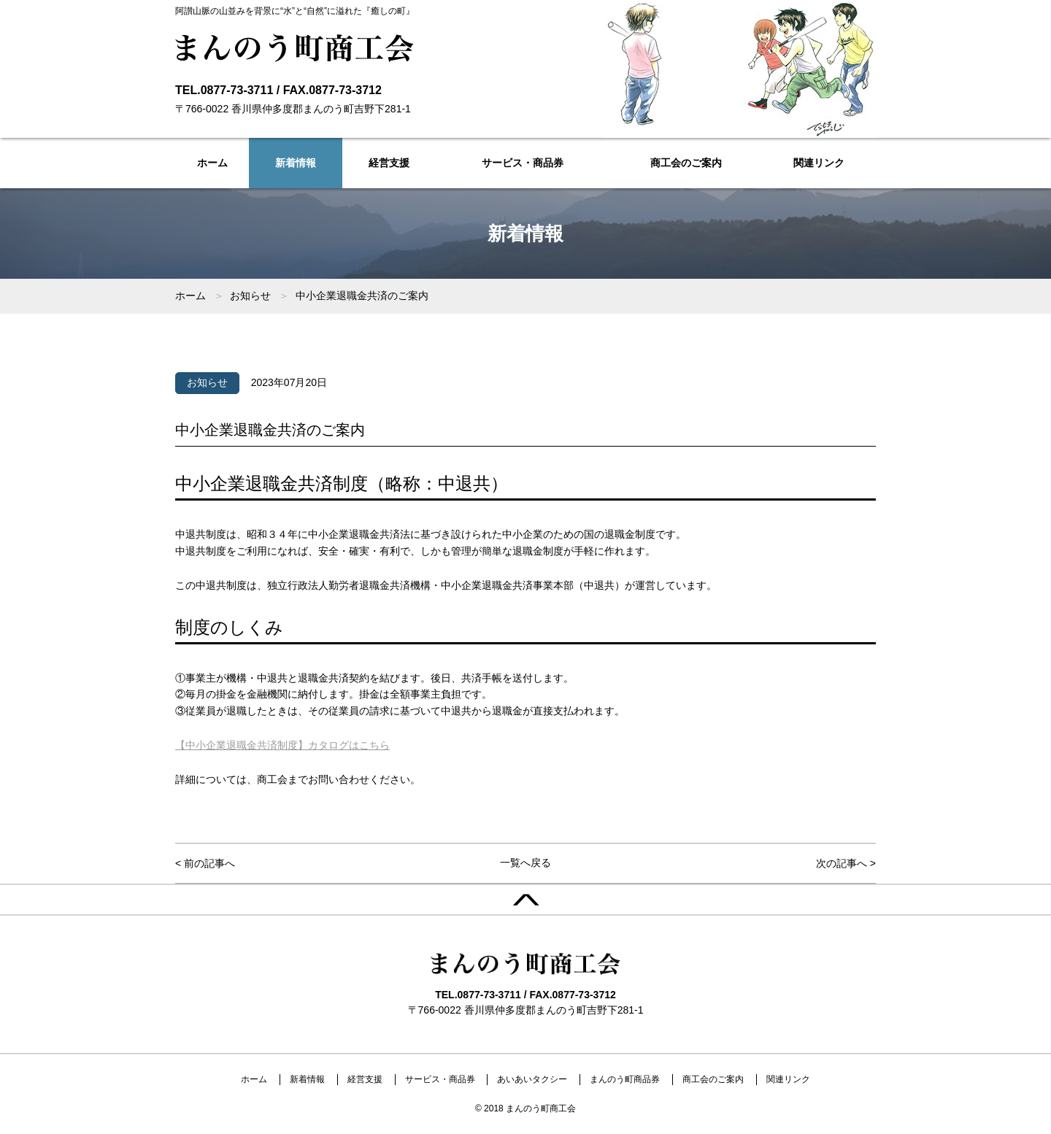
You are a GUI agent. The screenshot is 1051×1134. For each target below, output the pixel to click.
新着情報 (295, 163)
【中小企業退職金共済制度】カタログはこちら (282, 745)
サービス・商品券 (522, 163)
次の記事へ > (846, 863)
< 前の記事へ (205, 863)
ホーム (212, 163)
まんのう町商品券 (625, 1079)
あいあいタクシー (532, 1079)
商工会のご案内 (686, 163)
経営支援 (389, 163)
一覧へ (525, 862)
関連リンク (818, 163)
